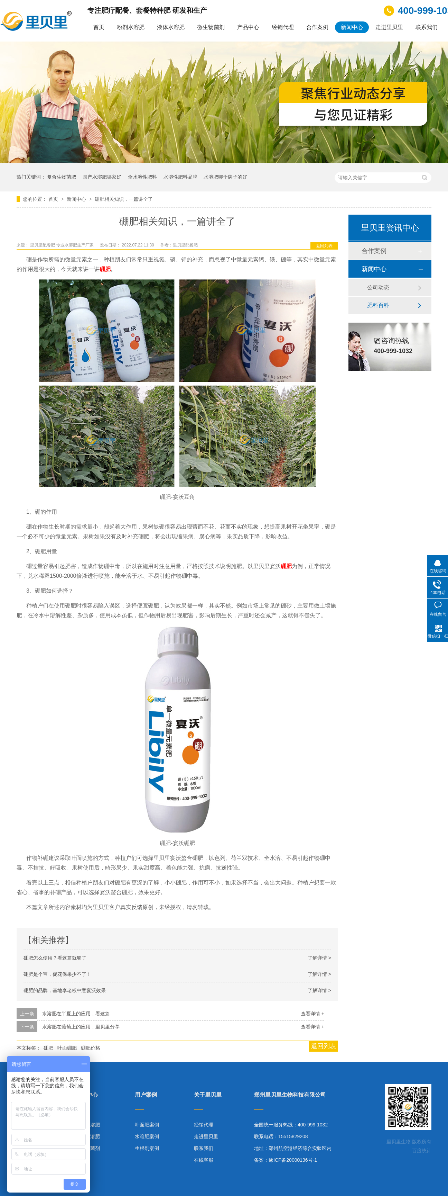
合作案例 (317, 27)
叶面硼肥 (67, 1048)
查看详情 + (312, 1013)
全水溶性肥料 (142, 177)
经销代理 (283, 27)
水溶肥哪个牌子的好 (225, 177)
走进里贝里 (389, 27)
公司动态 (378, 287)
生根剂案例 (147, 1148)
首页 (98, 27)
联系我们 (427, 27)
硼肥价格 (90, 1048)
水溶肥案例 (147, 1136)
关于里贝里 (208, 1095)
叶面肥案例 (147, 1124)
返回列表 (324, 245)
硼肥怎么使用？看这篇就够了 (55, 958)
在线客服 (203, 1160)
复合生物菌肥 (61, 177)
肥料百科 (378, 305)
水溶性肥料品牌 (180, 177)
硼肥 (48, 1048)
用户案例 (146, 1095)
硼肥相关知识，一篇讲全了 (124, 199)
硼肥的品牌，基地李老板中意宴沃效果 (65, 990)
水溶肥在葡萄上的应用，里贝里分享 (81, 1026)
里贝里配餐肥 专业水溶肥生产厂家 (62, 245)
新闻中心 (352, 27)
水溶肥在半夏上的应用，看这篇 (76, 1013)
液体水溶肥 (171, 27)
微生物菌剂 (211, 27)
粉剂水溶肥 (130, 27)
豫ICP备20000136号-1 (293, 1160)
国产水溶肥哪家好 (102, 177)
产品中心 (248, 27)
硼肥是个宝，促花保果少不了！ (57, 974)
